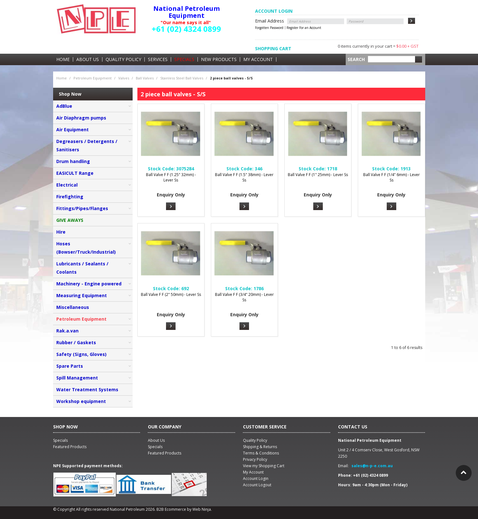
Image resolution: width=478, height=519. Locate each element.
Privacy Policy (255, 459)
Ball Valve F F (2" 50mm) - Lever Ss (171, 294)
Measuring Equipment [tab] (81, 295)
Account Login (255, 478)
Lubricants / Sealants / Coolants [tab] (82, 268)
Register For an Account (304, 27)
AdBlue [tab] (64, 106)
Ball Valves (145, 78)
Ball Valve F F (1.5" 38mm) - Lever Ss (244, 177)
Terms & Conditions (261, 453)
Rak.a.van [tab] (67, 331)
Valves (123, 78)
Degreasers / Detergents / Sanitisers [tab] (86, 145)
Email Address (269, 21)
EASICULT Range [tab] (75, 173)
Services (158, 59)
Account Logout (257, 485)
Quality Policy (123, 59)
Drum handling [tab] (73, 161)
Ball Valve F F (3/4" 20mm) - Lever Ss (244, 297)
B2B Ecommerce (171, 509)
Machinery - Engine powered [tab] (88, 284)
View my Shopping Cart (263, 465)
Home (63, 59)
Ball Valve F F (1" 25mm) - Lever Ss (318, 174)
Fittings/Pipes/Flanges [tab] (82, 208)
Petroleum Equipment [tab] (81, 319)
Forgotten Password (269, 27)
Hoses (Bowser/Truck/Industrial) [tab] (86, 248)
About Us (87, 59)
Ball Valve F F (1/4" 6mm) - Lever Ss (391, 177)
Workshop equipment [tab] (81, 401)
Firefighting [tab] (69, 197)
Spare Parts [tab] (69, 366)
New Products (219, 59)
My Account (258, 59)
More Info (171, 206)
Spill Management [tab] (77, 378)
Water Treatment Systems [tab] (87, 389)
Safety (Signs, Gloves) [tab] (81, 354)
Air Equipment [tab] (72, 129)
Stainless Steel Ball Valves (181, 78)
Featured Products (164, 453)
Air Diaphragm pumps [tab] (81, 118)
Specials (184, 59)
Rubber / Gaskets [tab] (76, 342)
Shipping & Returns (260, 446)
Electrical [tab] (67, 185)
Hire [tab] (61, 232)
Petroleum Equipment (92, 78)
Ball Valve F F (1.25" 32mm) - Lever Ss (171, 177)
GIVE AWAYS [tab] (69, 220)
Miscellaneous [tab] (72, 307)
